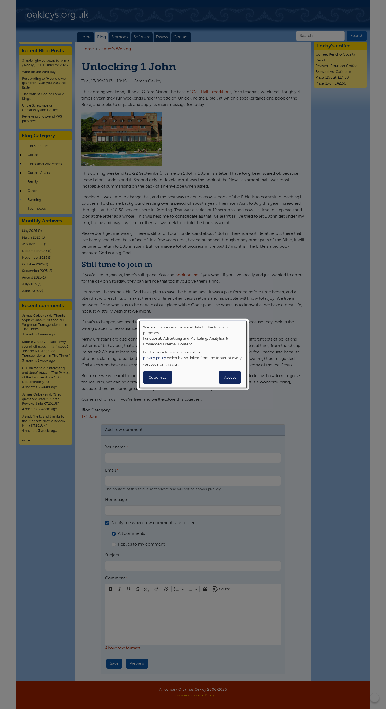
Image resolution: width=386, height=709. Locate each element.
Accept (230, 377)
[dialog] (193, 354)
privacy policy (154, 358)
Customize (158, 377)
